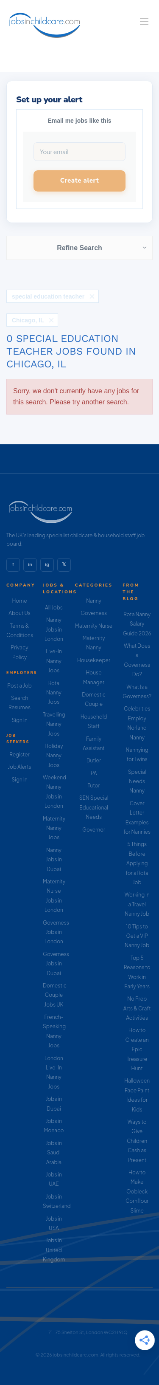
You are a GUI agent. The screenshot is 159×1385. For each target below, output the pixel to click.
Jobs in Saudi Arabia (54, 1152)
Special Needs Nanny (137, 781)
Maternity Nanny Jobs (54, 828)
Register (19, 754)
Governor (93, 829)
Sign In (19, 720)
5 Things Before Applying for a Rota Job (137, 863)
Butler (93, 760)
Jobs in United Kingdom (54, 1250)
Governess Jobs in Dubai (56, 963)
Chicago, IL (28, 320)
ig (47, 564)
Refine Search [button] (79, 247)
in (30, 564)
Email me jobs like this (79, 120)
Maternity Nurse (93, 626)
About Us (19, 613)
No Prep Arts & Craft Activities (137, 1008)
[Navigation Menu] (144, 21)
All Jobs (54, 607)
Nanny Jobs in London (54, 629)
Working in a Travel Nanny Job (137, 904)
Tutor (94, 785)
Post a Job (19, 686)
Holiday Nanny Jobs (54, 755)
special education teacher (48, 296)
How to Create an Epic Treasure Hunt (137, 1049)
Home (19, 601)
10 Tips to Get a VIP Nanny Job (137, 936)
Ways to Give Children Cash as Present (137, 1141)
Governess (94, 613)
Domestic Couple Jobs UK (55, 995)
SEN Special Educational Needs (94, 807)
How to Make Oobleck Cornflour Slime (137, 1191)
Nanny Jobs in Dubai (54, 859)
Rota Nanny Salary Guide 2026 (137, 624)
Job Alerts (19, 767)
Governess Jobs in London (56, 932)
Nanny (93, 601)
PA (94, 773)
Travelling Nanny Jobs (54, 724)
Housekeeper (93, 660)
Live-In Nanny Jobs (54, 661)
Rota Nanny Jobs (53, 692)
